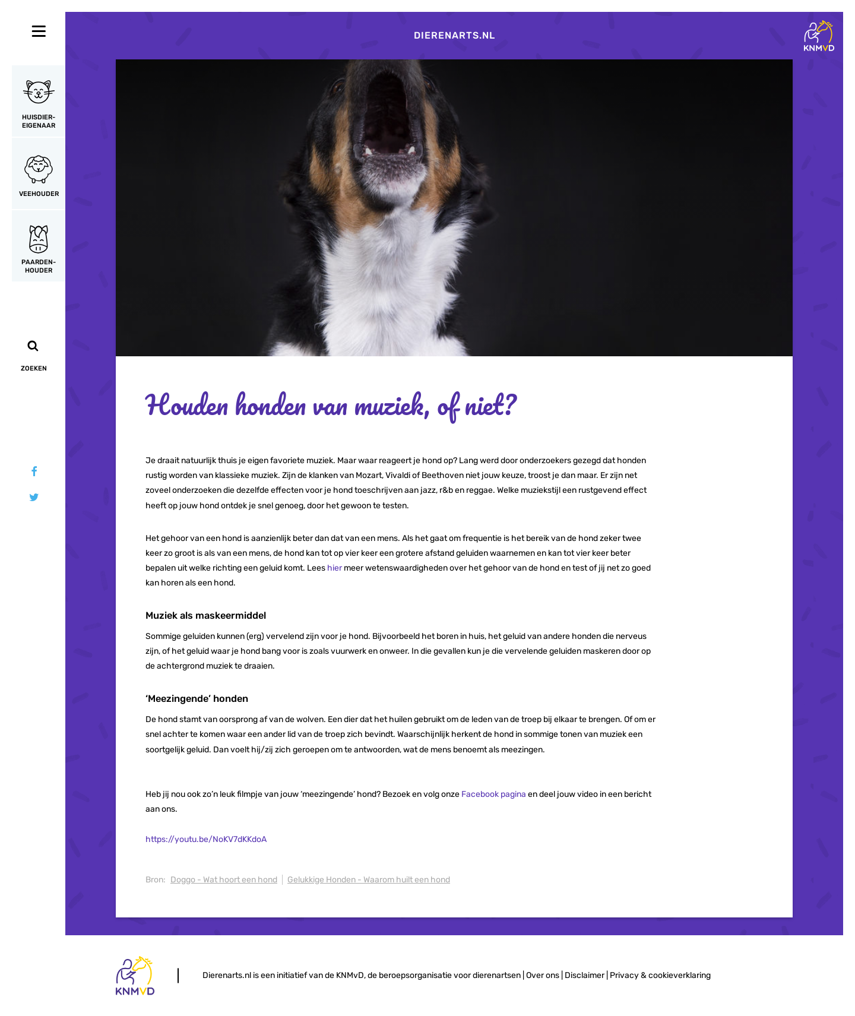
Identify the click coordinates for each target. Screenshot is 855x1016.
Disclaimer (584, 975)
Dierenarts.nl (454, 35)
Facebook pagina (493, 794)
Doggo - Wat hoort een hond (223, 880)
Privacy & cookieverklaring (660, 975)
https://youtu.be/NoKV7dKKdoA (206, 839)
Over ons (542, 975)
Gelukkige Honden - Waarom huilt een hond (368, 880)
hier (334, 568)
